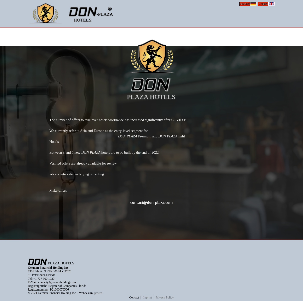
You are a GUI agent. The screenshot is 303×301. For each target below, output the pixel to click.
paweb (98, 293)
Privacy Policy (165, 297)
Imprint (147, 297)
